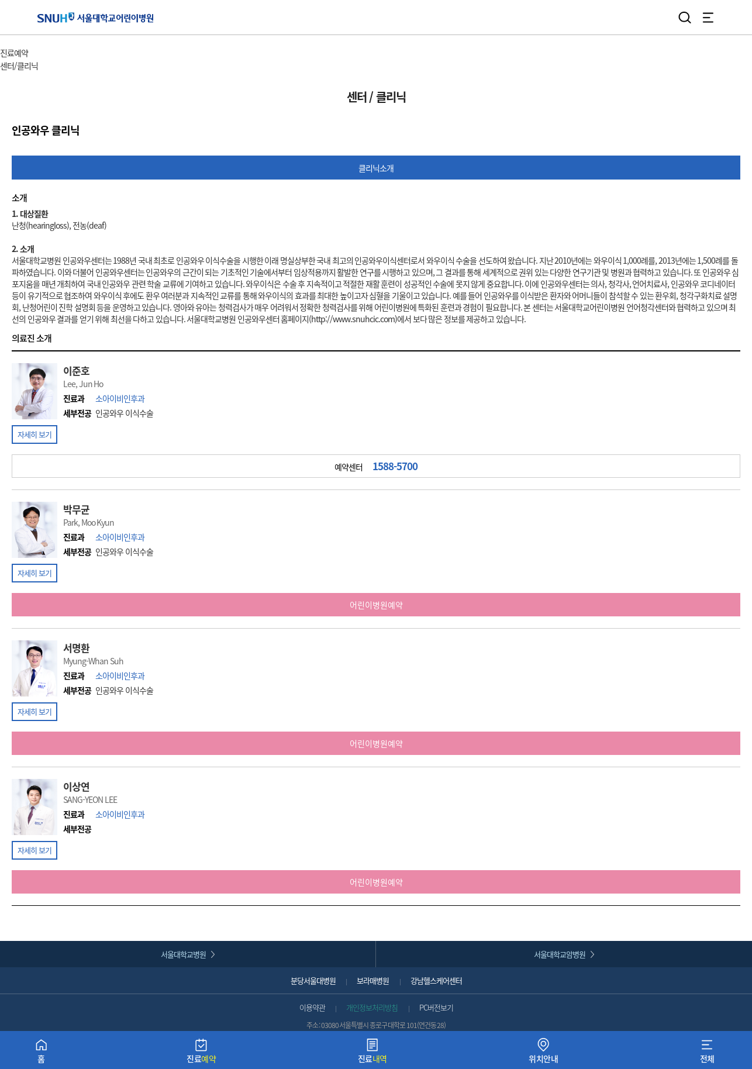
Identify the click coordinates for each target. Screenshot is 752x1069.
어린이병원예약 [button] (376, 605)
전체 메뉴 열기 (708, 17)
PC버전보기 (436, 1007)
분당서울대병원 (313, 980)
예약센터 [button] (376, 466)
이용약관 (312, 1007)
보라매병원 (373, 980)
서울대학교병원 (183, 954)
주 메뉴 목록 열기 (58, 54)
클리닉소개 (376, 168)
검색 (684, 17)
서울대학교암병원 (559, 954)
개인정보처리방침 (372, 1007)
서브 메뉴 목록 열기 (71, 66)
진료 (201, 1053)
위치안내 (543, 1053)
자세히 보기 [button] (34, 434)
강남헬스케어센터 (436, 980)
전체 (707, 1053)
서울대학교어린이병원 (95, 17)
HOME (10, 41)
